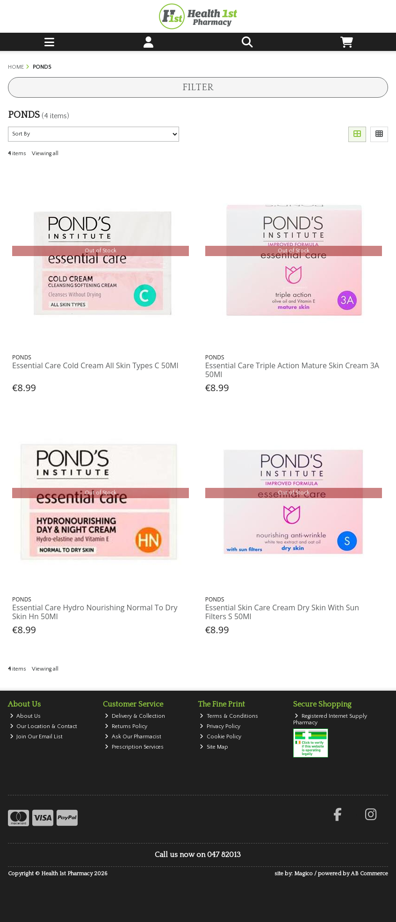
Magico (303, 874)
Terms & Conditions (229, 716)
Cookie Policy (220, 737)
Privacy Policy (220, 726)
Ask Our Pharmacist (133, 737)
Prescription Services (134, 747)
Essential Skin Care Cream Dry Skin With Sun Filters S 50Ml (282, 612)
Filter (197, 87)
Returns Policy (126, 726)
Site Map (214, 747)
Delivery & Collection (135, 716)
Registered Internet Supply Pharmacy (330, 719)
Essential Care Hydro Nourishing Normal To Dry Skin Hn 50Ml (94, 612)
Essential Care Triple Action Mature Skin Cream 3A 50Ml (292, 369)
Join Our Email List (36, 737)
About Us (25, 716)
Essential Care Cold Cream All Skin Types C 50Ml (95, 365)
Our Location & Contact (44, 726)
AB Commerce (369, 874)
